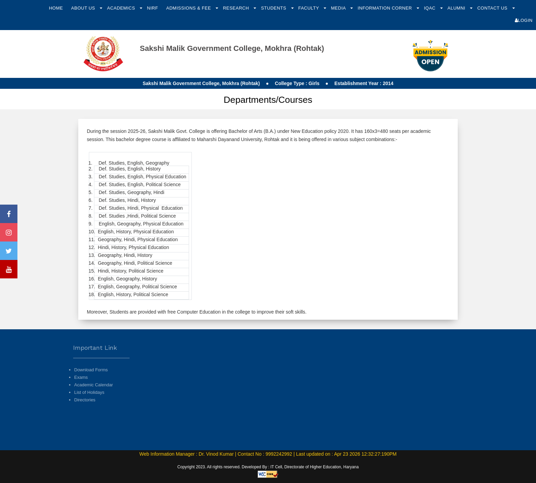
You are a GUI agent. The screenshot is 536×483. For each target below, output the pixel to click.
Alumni (457, 8)
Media (339, 8)
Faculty (309, 8)
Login (524, 20)
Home (56, 8)
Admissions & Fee (189, 8)
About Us (83, 8)
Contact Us (493, 8)
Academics (121, 8)
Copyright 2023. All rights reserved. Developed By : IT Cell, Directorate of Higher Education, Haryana (268, 467)
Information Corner (385, 8)
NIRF (152, 8)
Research (236, 8)
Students (274, 8)
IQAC (430, 8)
